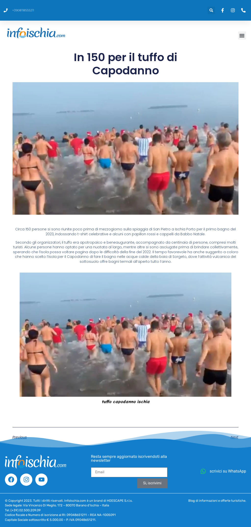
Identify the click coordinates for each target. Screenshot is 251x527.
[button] (211, 10)
